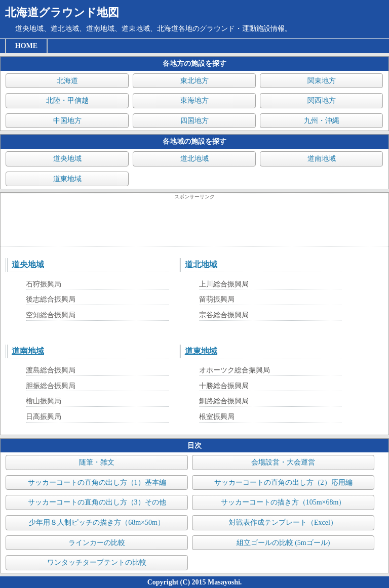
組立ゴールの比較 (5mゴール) (283, 543)
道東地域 (67, 179)
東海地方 (194, 100)
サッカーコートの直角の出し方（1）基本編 (97, 482)
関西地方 (321, 100)
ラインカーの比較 (96, 543)
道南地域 (321, 158)
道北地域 (194, 158)
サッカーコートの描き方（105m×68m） (283, 502)
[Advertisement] (194, 223)
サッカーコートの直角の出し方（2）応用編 (283, 482)
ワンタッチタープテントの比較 (96, 562)
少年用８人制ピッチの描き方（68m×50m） (97, 522)
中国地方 (67, 120)
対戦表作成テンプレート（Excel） (283, 522)
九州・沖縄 (321, 120)
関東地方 (321, 81)
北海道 (67, 81)
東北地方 (194, 81)
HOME (26, 46)
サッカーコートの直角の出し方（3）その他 (97, 502)
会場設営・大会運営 (283, 462)
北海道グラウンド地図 (62, 12)
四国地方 (194, 120)
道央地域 (67, 158)
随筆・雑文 (96, 462)
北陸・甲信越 (67, 100)
